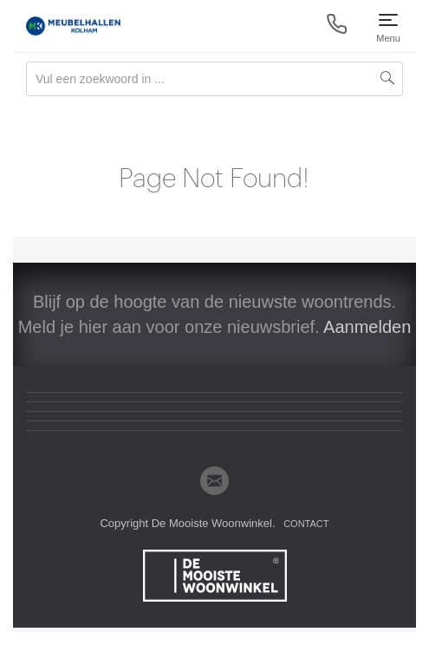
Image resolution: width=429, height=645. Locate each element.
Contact (305, 523)
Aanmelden (367, 326)
